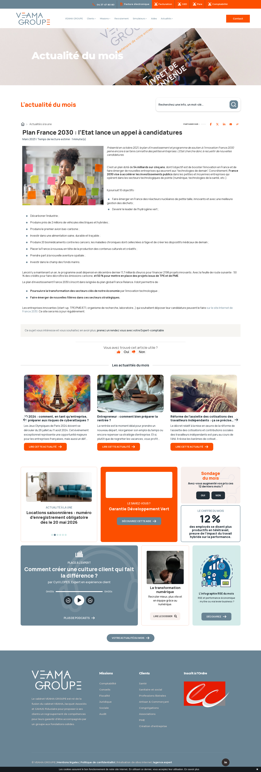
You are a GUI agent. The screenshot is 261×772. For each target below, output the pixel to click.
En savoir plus (191, 769)
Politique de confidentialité (98, 762)
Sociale (104, 707)
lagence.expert (162, 762)
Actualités (167, 18)
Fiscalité (104, 695)
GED (182, 4)
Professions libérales (152, 695)
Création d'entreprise (153, 726)
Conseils (104, 689)
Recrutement (122, 18)
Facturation (163, 4)
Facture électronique (134, 4)
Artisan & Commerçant (154, 701)
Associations (147, 714)
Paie (197, 4)
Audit (102, 714)
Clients (91, 18)
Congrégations (149, 707)
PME (142, 720)
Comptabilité (218, 4)
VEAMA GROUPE (74, 18)
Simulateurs (140, 18)
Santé (143, 683)
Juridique (105, 701)
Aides (154, 18)
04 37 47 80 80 (103, 4)
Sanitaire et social (150, 689)
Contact (238, 18)
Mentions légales (67, 762)
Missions (105, 18)
